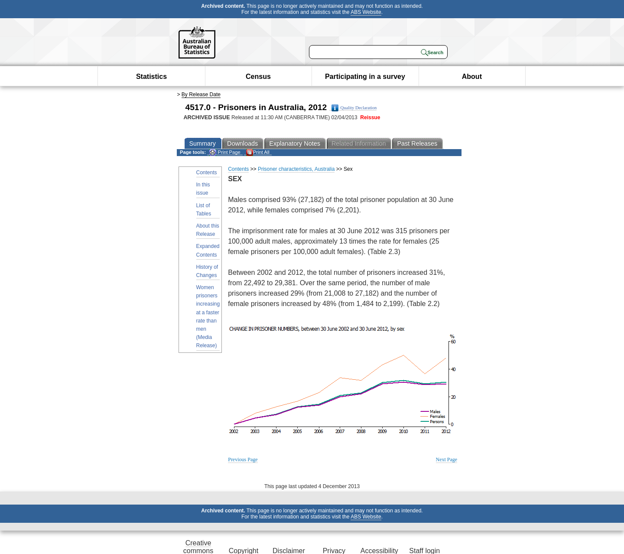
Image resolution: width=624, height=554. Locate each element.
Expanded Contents (208, 250)
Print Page (224, 152)
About (472, 76)
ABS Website (366, 12)
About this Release (207, 230)
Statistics (151, 76)
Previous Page (242, 459)
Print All (258, 152)
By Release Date (201, 94)
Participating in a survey (365, 76)
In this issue (203, 189)
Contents (206, 172)
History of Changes (207, 271)
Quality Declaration (354, 108)
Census (258, 76)
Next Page (447, 459)
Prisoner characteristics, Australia (296, 169)
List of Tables (203, 209)
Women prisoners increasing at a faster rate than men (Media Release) (208, 316)
